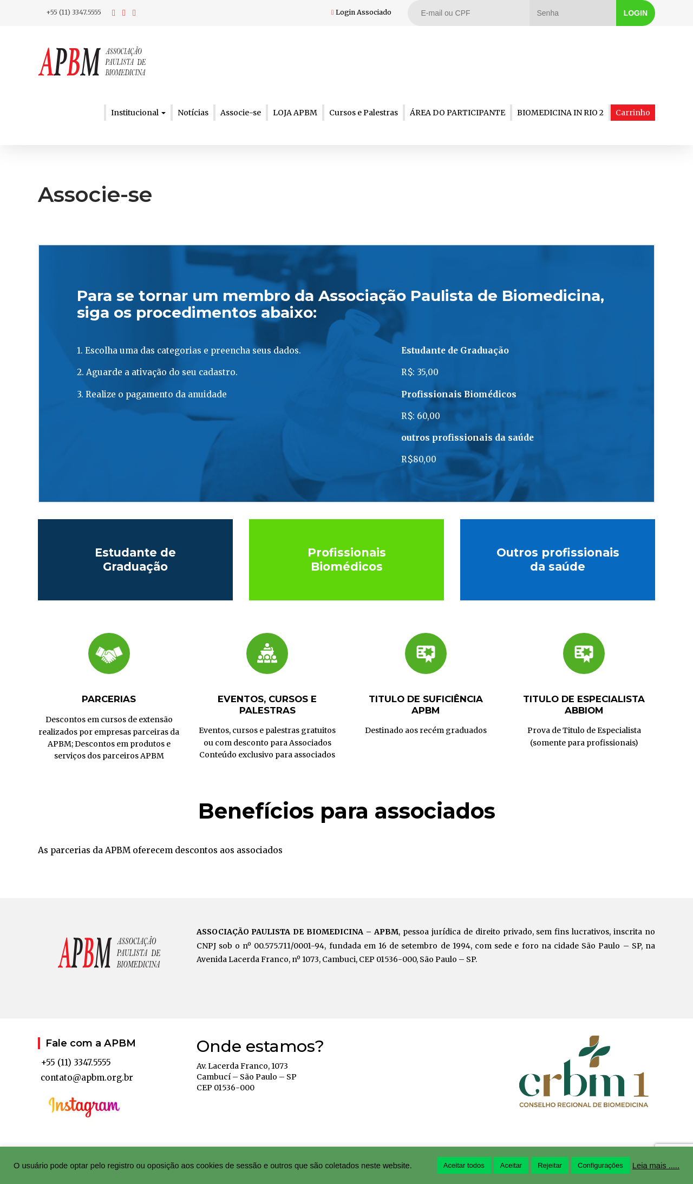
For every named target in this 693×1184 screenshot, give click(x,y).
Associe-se (240, 112)
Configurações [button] (600, 1165)
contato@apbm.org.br (87, 1077)
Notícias (193, 112)
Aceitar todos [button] (464, 1165)
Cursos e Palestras (363, 112)
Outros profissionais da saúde (557, 559)
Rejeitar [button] (550, 1165)
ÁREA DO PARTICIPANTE (457, 112)
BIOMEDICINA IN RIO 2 (560, 112)
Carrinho (633, 112)
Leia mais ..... (655, 1165)
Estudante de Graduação (135, 559)
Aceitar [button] (511, 1165)
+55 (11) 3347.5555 (73, 12)
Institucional (138, 112)
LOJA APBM (295, 112)
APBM (92, 61)
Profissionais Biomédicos (347, 559)
